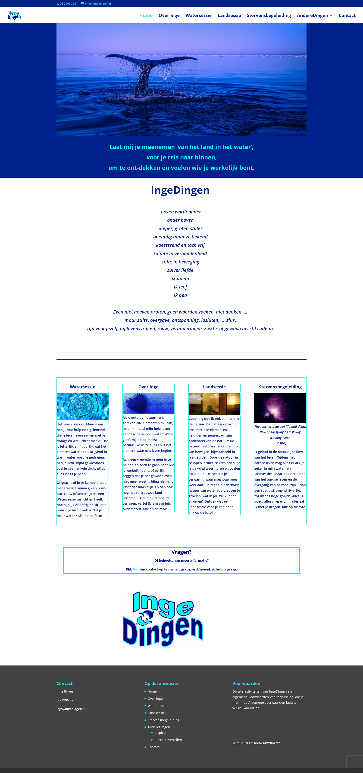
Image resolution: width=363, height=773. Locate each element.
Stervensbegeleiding (269, 16)
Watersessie (199, 16)
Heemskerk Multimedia (262, 743)
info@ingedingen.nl (70, 709)
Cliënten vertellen (168, 740)
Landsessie (229, 16)
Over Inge (169, 16)
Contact (347, 16)
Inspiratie (161, 732)
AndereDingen (312, 16)
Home (146, 16)
